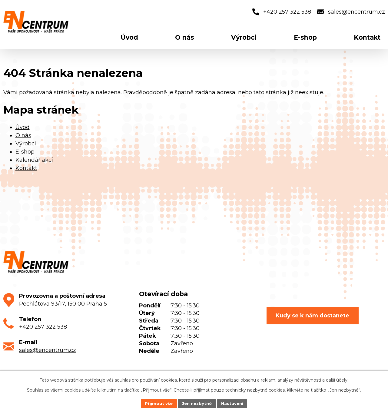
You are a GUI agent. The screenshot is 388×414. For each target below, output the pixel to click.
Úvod (22, 127)
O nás (23, 135)
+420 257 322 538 (43, 326)
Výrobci (25, 143)
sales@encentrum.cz (47, 350)
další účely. (337, 379)
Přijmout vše (157, 403)
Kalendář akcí (34, 160)
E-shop (25, 151)
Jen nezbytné (197, 403)
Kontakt (26, 168)
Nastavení (233, 403)
